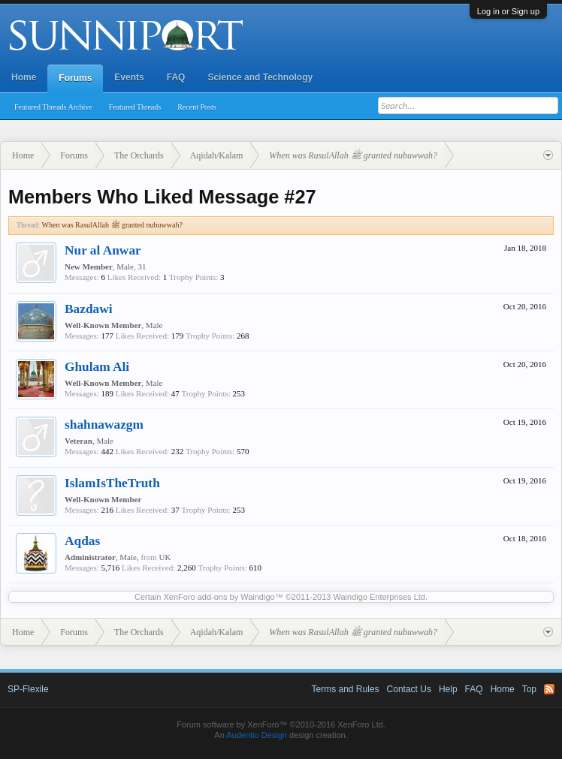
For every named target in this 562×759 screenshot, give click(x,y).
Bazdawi (89, 309)
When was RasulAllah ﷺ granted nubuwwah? (112, 225)
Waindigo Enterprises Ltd (379, 596)
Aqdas (82, 541)
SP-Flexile (28, 689)
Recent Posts (196, 107)
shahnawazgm (104, 424)
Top (529, 689)
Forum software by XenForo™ (281, 724)
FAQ (176, 77)
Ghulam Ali (97, 367)
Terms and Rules (345, 689)
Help (448, 689)
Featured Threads (135, 107)
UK (165, 557)
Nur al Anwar (103, 250)
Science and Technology (260, 77)
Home (23, 77)
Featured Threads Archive (53, 107)
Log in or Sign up (508, 11)
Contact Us (409, 689)
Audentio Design (256, 734)
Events (129, 77)
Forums (75, 78)
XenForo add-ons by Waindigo (218, 596)
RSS (549, 689)
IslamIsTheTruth (112, 483)
